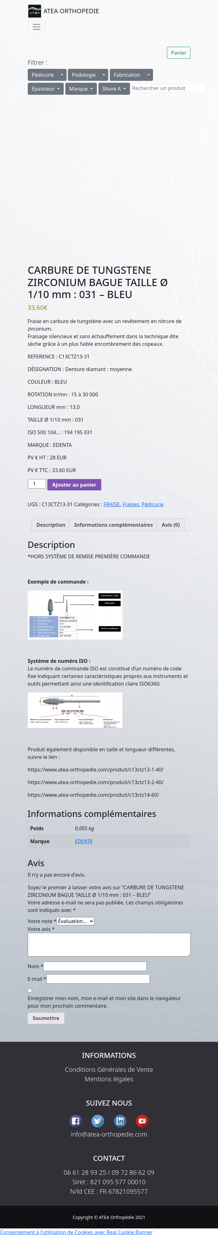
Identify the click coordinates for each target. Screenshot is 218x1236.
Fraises (130, 504)
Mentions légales (109, 1079)
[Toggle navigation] (36, 27)
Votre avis (41, 929)
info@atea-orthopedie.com (109, 1134)
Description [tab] (51, 524)
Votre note (42, 921)
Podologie (84, 74)
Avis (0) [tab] (171, 524)
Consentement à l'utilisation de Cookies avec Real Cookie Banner (76, 1232)
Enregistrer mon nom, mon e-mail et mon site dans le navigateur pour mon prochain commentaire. (104, 1002)
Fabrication (127, 74)
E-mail (37, 978)
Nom (36, 966)
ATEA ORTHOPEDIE (63, 11)
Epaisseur (44, 88)
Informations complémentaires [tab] (113, 524)
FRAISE (111, 504)
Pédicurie (43, 74)
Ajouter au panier (74, 484)
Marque (79, 88)
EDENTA (83, 841)
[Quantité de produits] (37, 484)
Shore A (112, 88)
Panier (178, 52)
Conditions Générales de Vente (109, 1069)
